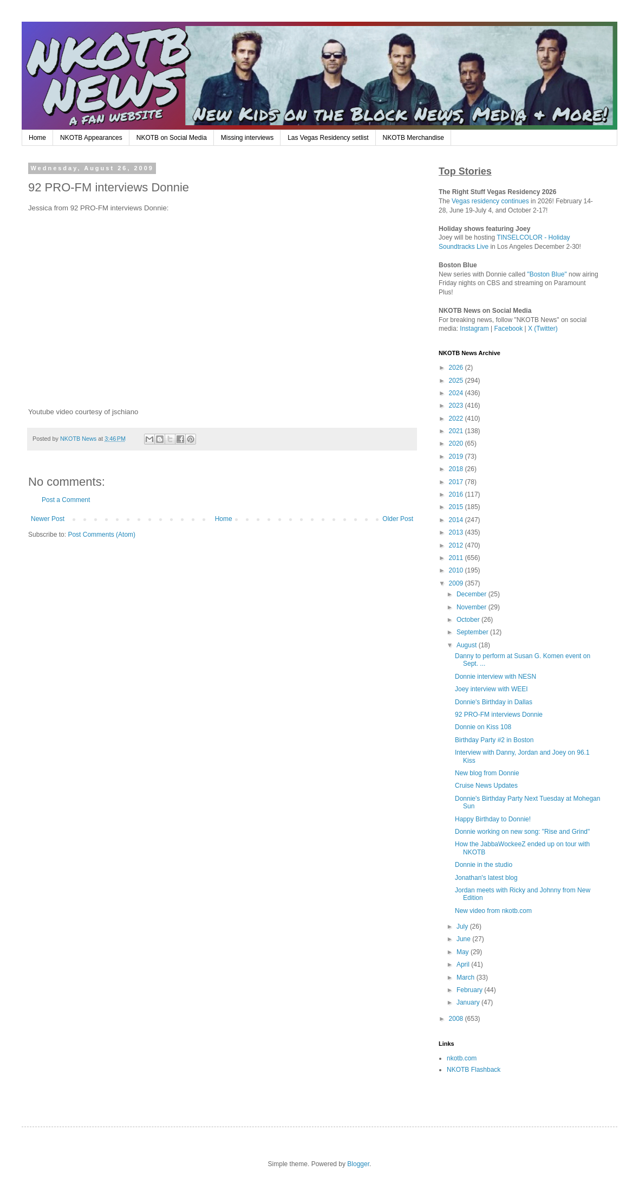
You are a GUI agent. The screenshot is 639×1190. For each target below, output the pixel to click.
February (470, 990)
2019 (457, 456)
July (463, 926)
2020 (457, 443)
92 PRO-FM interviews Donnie (499, 714)
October (469, 619)
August (468, 645)
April (464, 964)
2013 (457, 532)
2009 (457, 583)
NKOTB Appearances (91, 137)
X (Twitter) (543, 328)
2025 (457, 380)
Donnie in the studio (483, 865)
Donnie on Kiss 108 (483, 727)
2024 (457, 393)
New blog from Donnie (487, 773)
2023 (457, 405)
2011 (457, 558)
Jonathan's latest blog (486, 878)
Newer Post (47, 519)
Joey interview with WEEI (491, 689)
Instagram (474, 328)
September (473, 632)
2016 (457, 494)
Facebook (508, 328)
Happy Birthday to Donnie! (493, 819)
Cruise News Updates (486, 785)
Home (37, 137)
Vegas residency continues (490, 201)
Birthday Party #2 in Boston (494, 740)
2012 (457, 545)
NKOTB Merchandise (413, 137)
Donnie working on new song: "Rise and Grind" (522, 831)
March (467, 977)
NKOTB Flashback (473, 1069)
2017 (457, 482)
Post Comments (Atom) (101, 534)
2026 (457, 367)
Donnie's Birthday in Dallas (493, 702)
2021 (457, 431)
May (464, 952)
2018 (457, 469)
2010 (457, 570)
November (472, 607)
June (464, 939)
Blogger (358, 1164)
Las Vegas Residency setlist (328, 137)
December (472, 594)
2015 (457, 507)
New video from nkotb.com (493, 911)
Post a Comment (66, 500)
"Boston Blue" (546, 274)
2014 (457, 520)
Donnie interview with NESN (495, 676)
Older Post (397, 519)
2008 (457, 1018)
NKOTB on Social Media (171, 137)
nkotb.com (462, 1058)
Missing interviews (247, 137)
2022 (457, 418)
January (469, 1002)
